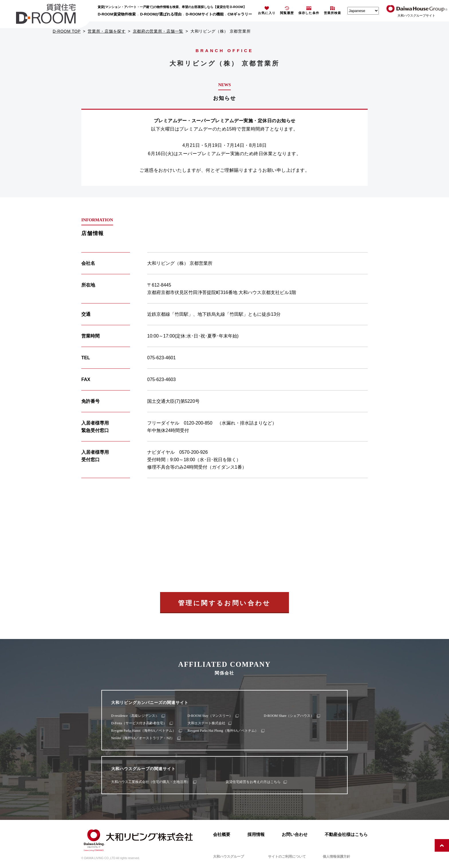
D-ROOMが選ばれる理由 (161, 14)
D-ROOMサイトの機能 (204, 14)
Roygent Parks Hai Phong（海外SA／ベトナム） (223, 731)
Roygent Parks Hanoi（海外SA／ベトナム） (143, 731)
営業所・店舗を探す (106, 31)
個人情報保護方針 (336, 857)
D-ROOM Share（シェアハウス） (289, 716)
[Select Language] (363, 11)
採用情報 (256, 834)
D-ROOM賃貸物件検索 (116, 14)
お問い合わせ (295, 834)
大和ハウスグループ (228, 857)
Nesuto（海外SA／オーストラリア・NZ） (142, 738)
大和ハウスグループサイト (416, 15)
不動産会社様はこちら (346, 834)
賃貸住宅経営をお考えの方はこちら (253, 782)
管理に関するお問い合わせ (224, 603)
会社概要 (221, 834)
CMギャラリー (240, 14)
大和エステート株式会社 (206, 723)
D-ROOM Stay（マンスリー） (210, 716)
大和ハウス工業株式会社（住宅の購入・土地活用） (150, 782)
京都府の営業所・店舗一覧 (158, 31)
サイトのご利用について (287, 857)
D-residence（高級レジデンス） (135, 716)
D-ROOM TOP (67, 31)
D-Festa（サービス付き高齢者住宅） (139, 723)
